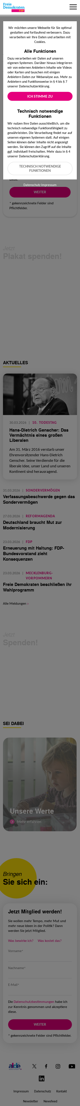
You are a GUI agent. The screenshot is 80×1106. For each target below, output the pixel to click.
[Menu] (73, 7)
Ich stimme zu (40, 96)
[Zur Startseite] (14, 7)
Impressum (49, 185)
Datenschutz (31, 185)
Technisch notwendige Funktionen (40, 168)
